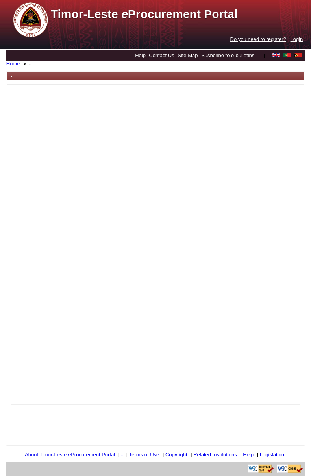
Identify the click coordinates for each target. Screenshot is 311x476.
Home (13, 64)
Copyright (176, 454)
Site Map (188, 55)
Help (140, 55)
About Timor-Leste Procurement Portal (70, 454)
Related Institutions (215, 454)
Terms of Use (144, 454)
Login (297, 39)
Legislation (272, 454)
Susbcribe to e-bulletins (227, 55)
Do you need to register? (258, 39)
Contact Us (161, 55)
